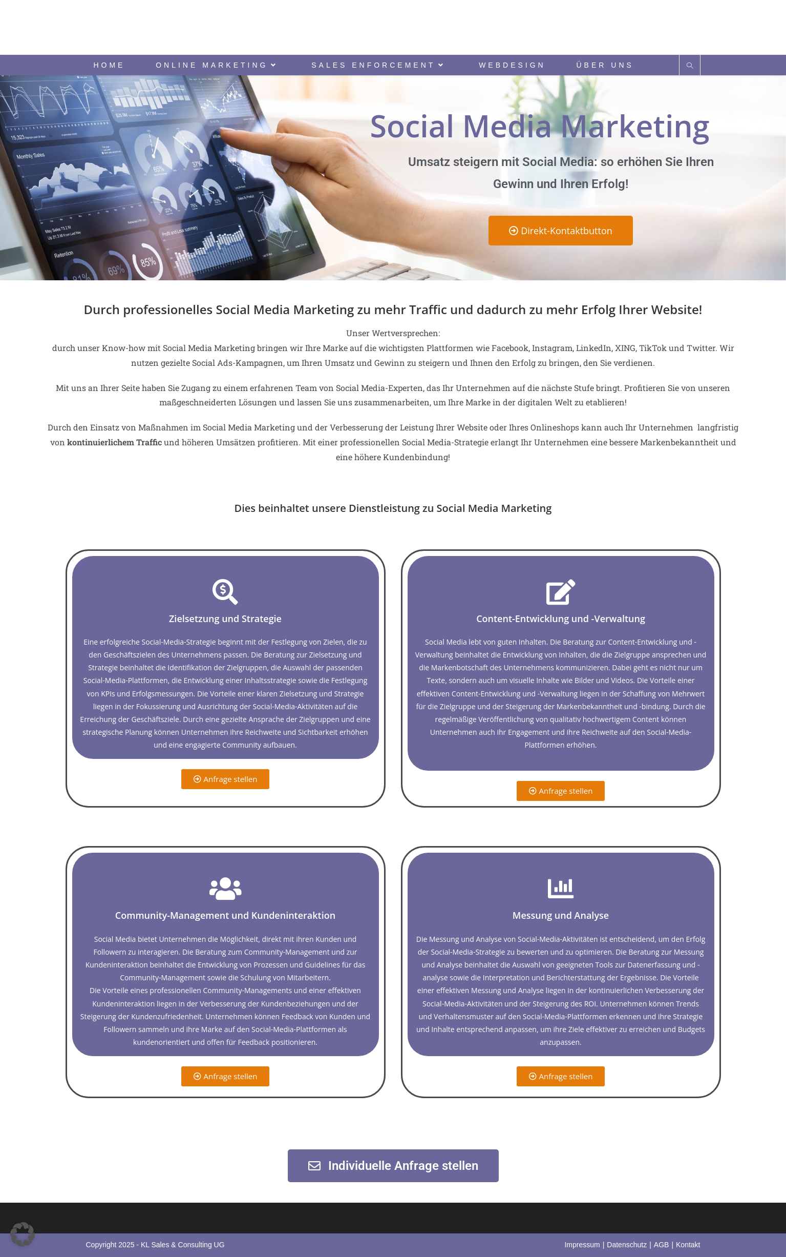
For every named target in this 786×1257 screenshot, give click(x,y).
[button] (22, 1234)
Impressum (582, 1245)
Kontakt (688, 1245)
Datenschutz (627, 1245)
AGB (661, 1245)
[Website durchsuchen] (690, 66)
